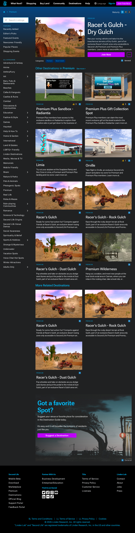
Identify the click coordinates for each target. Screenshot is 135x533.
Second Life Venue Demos (12, 225)
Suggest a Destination (57, 435)
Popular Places (10, 47)
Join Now (106, 54)
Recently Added (10, 29)
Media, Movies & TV (12, 158)
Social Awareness (11, 231)
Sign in (112, 3)
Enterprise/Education (52, 483)
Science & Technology (13, 215)
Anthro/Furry (9, 72)
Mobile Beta (15, 478)
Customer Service (91, 487)
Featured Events (11, 38)
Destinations (15, 495)
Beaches (7, 88)
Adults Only (8, 267)
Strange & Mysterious (13, 244)
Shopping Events (11, 51)
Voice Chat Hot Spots (13, 258)
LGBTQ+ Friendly (11, 150)
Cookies (102, 519)
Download (14, 483)
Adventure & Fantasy (13, 63)
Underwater (8, 249)
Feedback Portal (17, 507)
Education (8, 112)
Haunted (7, 126)
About (120, 483)
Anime (6, 67)
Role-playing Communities (9, 204)
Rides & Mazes (10, 199)
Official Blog (15, 499)
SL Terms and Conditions (40, 519)
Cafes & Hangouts (11, 92)
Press (119, 491)
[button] (16, 3)
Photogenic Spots (11, 185)
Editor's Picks (9, 33)
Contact (121, 478)
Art (4, 76)
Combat (7, 101)
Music (6, 172)
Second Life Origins (12, 219)
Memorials (8, 163)
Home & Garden (10, 136)
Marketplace (15, 487)
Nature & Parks (10, 176)
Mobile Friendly (10, 167)
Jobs (119, 487)
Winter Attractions (12, 262)
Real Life (7, 195)
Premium (13, 12)
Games (6, 122)
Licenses (86, 491)
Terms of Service (90, 478)
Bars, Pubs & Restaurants (9, 82)
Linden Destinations (12, 154)
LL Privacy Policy (87, 519)
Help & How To (10, 131)
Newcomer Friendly (12, 42)
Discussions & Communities (10, 106)
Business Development (53, 478)
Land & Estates (10, 145)
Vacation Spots (10, 253)
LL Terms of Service (66, 519)
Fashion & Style (10, 117)
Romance (7, 210)
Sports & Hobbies (11, 240)
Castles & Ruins (10, 97)
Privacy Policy (89, 483)
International (9, 140)
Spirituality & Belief (12, 235)
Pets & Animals (10, 181)
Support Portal (16, 503)
